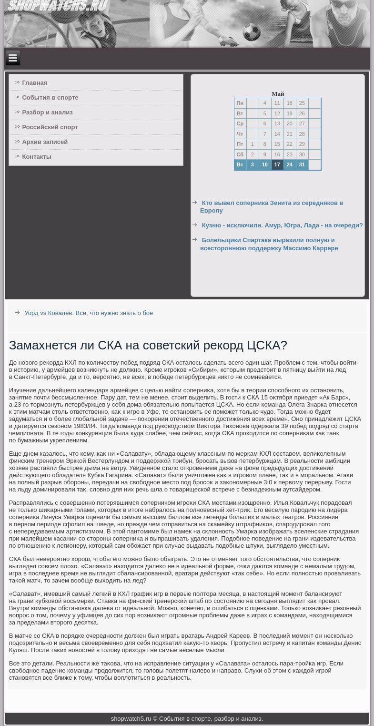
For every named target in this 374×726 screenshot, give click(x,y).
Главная (34, 82)
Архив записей (45, 141)
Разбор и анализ (47, 112)
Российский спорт (50, 127)
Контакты (36, 156)
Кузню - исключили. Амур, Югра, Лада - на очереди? (282, 225)
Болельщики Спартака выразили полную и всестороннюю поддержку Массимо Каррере (269, 243)
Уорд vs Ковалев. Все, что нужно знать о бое (88, 313)
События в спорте (50, 97)
